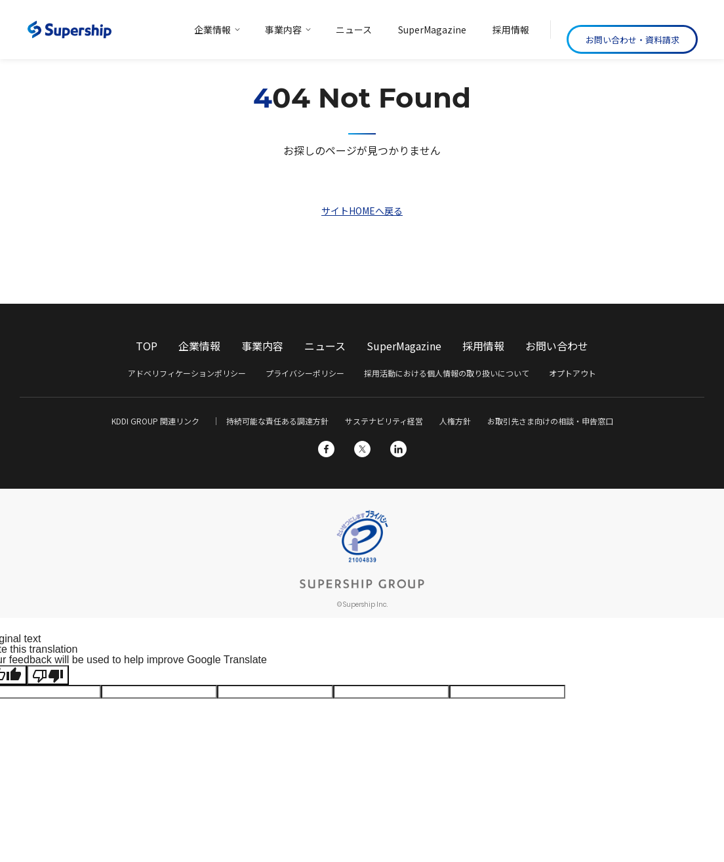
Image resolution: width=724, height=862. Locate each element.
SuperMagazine (404, 346)
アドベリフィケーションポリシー (187, 373)
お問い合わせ (556, 346)
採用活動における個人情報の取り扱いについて (446, 373)
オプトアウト (572, 373)
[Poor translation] (48, 675)
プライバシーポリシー (305, 373)
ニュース (325, 346)
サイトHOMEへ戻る (362, 210)
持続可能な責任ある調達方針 (277, 420)
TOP (146, 346)
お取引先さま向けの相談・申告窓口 (550, 420)
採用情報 (483, 346)
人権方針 (455, 420)
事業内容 (262, 346)
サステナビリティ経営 (384, 420)
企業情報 (199, 346)
